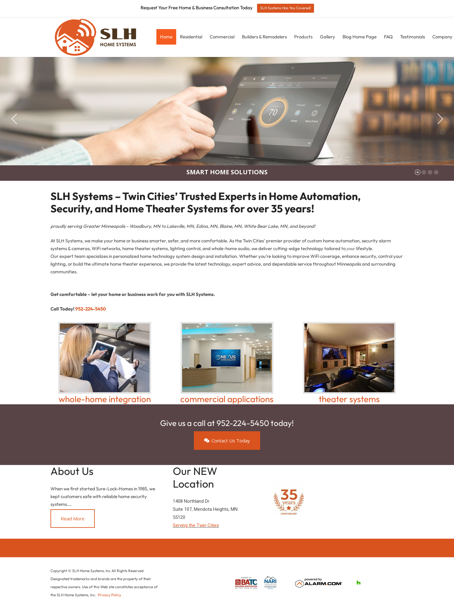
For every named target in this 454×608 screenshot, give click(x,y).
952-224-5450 (90, 309)
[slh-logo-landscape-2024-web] (96, 37)
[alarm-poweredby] (318, 583)
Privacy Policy (109, 595)
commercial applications (226, 398)
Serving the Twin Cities (196, 525)
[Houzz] (358, 582)
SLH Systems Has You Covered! (285, 8)
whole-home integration (105, 398)
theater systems (349, 398)
